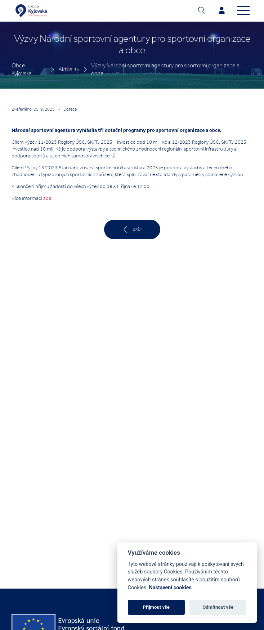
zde (47, 198)
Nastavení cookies (170, 588)
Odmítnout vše (217, 607)
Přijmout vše (156, 607)
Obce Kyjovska (22, 69)
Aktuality (68, 69)
